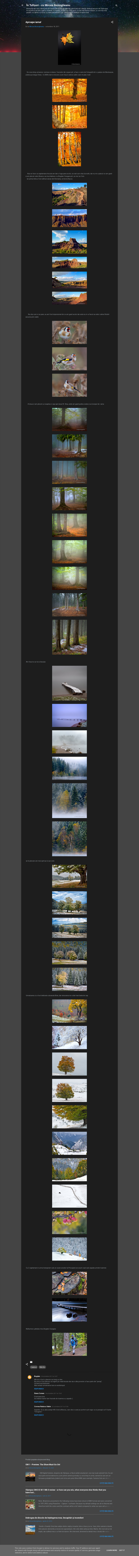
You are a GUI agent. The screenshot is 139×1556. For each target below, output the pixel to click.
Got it (122, 1550)
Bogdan (37, 1376)
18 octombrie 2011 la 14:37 (49, 1376)
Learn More (112, 1550)
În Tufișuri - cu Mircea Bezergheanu (48, 5)
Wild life (42, 1367)
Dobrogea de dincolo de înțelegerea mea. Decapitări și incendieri (55, 1518)
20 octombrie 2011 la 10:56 (60, 1406)
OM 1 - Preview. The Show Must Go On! (43, 1464)
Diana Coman (39, 1393)
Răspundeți (39, 1389)
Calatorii (34, 1367)
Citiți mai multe (106, 1483)
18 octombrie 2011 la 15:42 (53, 1393)
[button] (112, 22)
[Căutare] (116, 6)
